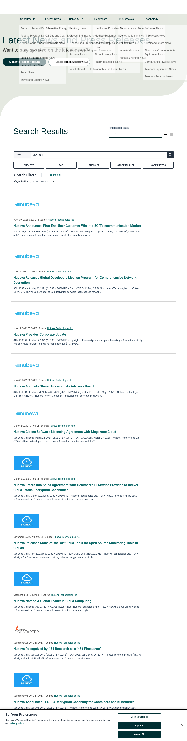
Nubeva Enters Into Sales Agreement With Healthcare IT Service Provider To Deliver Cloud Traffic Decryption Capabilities (75, 487)
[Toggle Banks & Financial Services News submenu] (89, 19)
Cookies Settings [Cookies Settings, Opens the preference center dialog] (139, 717)
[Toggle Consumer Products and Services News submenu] (41, 19)
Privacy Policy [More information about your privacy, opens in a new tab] (17, 723)
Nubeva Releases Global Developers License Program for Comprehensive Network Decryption (75, 280)
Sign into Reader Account (24, 61)
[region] (93, 725)
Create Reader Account (69, 61)
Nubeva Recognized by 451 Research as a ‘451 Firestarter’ (57, 649)
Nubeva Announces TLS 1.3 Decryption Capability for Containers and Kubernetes (73, 702)
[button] (43, 181)
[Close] (181, 724)
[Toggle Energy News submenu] (64, 19)
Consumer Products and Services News (28, 19)
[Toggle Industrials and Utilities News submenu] (140, 19)
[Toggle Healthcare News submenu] (115, 19)
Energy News (53, 19)
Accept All (139, 734)
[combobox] (135, 134)
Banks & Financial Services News (77, 19)
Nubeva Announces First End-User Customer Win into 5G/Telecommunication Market (77, 226)
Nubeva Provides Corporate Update (39, 334)
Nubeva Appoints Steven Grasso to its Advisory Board (53, 386)
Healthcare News (102, 19)
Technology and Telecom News (152, 19)
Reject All (139, 725)
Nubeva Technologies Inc (61, 219)
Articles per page (119, 127)
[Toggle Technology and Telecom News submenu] (165, 19)
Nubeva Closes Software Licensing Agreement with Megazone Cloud (64, 432)
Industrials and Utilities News (127, 19)
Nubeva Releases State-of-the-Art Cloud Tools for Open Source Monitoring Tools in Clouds (75, 545)
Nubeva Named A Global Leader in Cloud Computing (52, 601)
